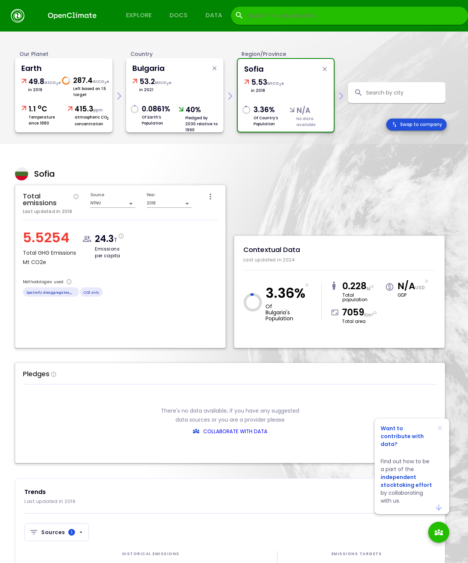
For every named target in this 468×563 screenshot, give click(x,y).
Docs (179, 15)
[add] (438, 532)
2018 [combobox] (151, 203)
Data (214, 15)
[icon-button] (210, 196)
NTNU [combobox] (95, 203)
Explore (139, 15)
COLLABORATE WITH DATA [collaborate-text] (235, 431)
